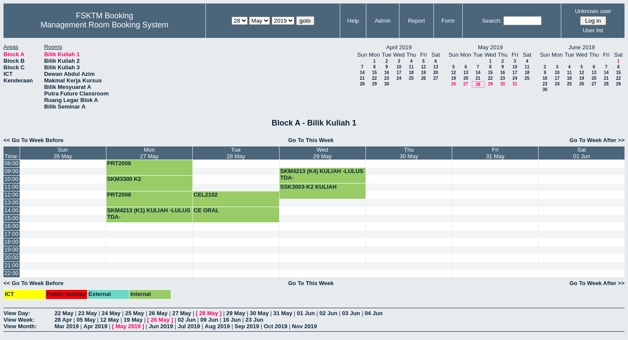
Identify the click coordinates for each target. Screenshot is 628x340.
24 (398, 78)
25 (411, 78)
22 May (64, 313)
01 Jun (306, 313)
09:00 (11, 171)
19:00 (11, 249)
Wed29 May (322, 153)
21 (362, 78)
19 (423, 72)
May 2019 (128, 326)
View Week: (18, 319)
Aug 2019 (217, 326)
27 (435, 78)
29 (374, 84)
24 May (111, 313)
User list (593, 30)
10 (398, 67)
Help (353, 20)
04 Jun (373, 313)
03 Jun (351, 313)
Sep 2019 (247, 326)
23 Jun (254, 319)
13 (435, 67)
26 (423, 78)
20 (435, 72)
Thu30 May (408, 153)
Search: (492, 20)
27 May (181, 313)
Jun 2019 (161, 326)
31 (514, 84)
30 (386, 84)
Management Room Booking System (104, 24)
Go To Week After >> (597, 140)
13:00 (11, 202)
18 (411, 72)
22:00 (11, 273)
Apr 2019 (95, 326)
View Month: (20, 326)
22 (374, 78)
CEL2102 (206, 194)
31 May (282, 313)
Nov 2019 (304, 326)
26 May (158, 313)
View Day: (16, 313)
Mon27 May (149, 153)
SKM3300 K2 (124, 179)
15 (374, 72)
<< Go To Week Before (33, 140)
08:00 (11, 163)
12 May (109, 319)
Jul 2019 (188, 326)
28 (362, 84)
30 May (259, 313)
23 (386, 78)
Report (416, 20)
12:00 (11, 194)
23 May (87, 313)
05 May (86, 319)
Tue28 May (235, 153)
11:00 (11, 187)
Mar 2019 (67, 326)
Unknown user (593, 11)
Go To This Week (311, 140)
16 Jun (232, 319)
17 (398, 72)
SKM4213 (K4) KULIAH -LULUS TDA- (322, 174)
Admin (383, 20)
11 (411, 67)
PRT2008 (119, 163)
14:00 (11, 210)
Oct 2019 (275, 326)
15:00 (11, 218)
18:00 (11, 241)
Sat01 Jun (581, 153)
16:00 (11, 226)
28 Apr (63, 319)
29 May (235, 313)
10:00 (11, 179)
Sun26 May (63, 153)
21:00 (11, 265)
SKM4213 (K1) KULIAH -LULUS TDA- (149, 213)
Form (447, 20)
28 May (208, 313)
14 (362, 72)
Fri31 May (495, 153)
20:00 (11, 257)
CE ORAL (206, 210)
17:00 (11, 234)
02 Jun (329, 313)
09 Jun (209, 319)
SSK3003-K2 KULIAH (308, 187)
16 (386, 72)
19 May (133, 319)
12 (423, 67)
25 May (134, 313)
